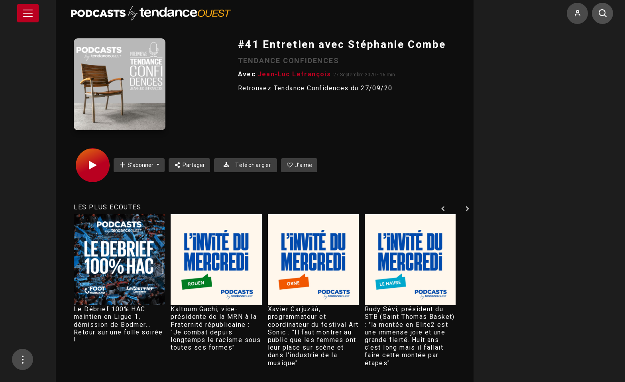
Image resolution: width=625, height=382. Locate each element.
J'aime (299, 165)
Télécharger (245, 165)
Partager (189, 165)
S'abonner (137, 165)
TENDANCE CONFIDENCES (288, 60)
